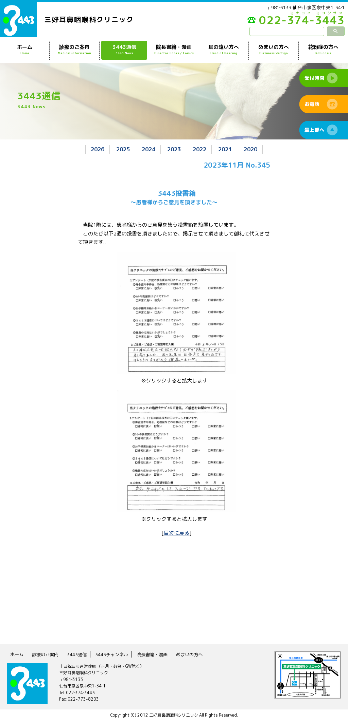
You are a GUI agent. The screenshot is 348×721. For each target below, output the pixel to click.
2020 (254, 149)
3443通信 (124, 49)
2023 (174, 149)
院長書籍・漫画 (173, 49)
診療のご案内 (74, 49)
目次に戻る (176, 532)
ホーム (24, 49)
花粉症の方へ (323, 49)
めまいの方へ (273, 49)
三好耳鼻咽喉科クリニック (89, 19)
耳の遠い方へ (223, 49)
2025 (120, 149)
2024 (147, 149)
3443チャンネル (116, 654)
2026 (93, 149)
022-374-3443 (294, 21)
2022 (200, 149)
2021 (227, 149)
